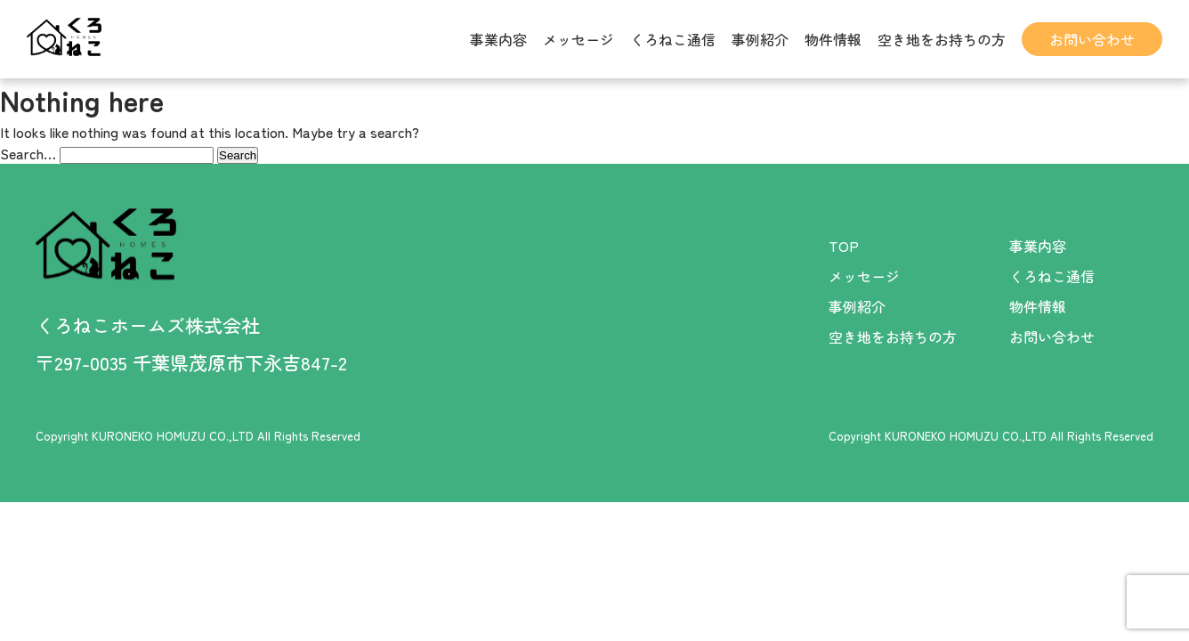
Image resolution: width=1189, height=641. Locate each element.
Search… (28, 153)
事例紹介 (760, 39)
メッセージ (578, 39)
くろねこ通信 (673, 39)
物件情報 (833, 39)
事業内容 (498, 39)
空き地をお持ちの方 (942, 39)
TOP (844, 245)
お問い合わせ (1092, 39)
